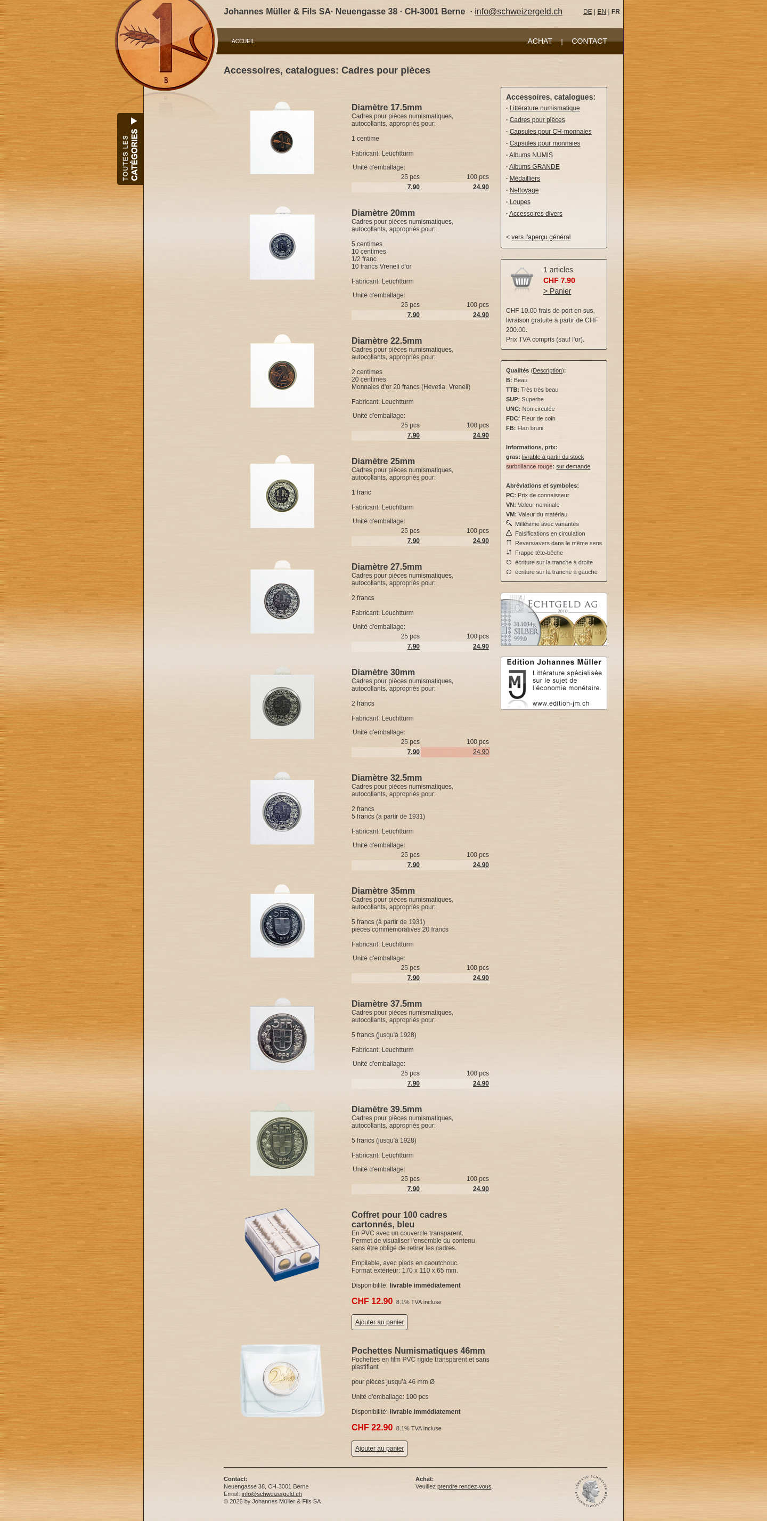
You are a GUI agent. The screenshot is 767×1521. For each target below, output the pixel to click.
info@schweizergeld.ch (518, 11)
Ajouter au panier (379, 1322)
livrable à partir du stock (553, 457)
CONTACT (589, 41)
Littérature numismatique (545, 108)
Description (547, 370)
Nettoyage (524, 190)
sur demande (573, 466)
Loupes (520, 202)
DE (587, 11)
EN (601, 11)
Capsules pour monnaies (545, 143)
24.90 (481, 752)
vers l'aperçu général (540, 237)
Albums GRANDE (534, 167)
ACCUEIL (243, 41)
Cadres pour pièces (537, 120)
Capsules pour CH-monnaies (551, 131)
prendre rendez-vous (464, 1486)
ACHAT (539, 41)
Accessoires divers (535, 213)
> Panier (557, 291)
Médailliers (525, 178)
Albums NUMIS (531, 155)
